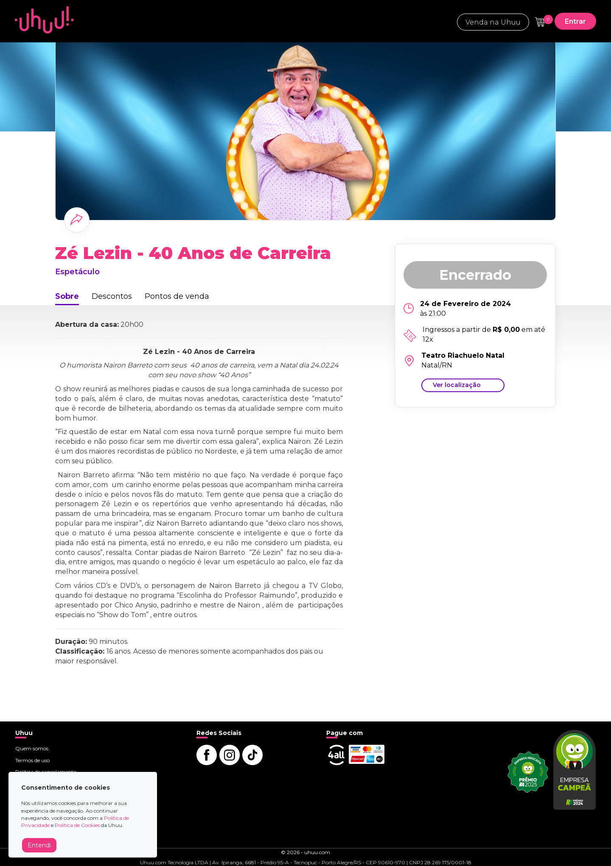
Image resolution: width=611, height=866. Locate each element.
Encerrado (475, 275)
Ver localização (457, 385)
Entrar (575, 21)
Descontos (112, 296)
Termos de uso (32, 760)
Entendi (39, 845)
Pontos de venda (177, 296)
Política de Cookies (77, 825)
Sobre (67, 296)
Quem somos (31, 748)
